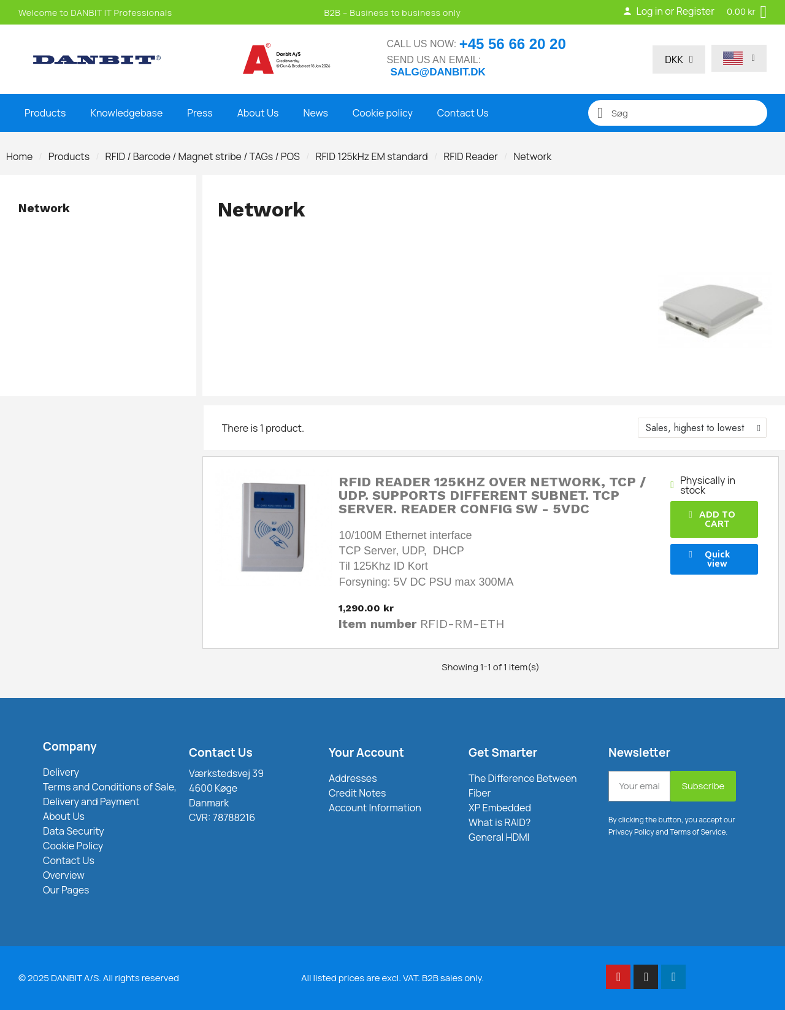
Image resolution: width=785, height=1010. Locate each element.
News (316, 113)
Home (19, 156)
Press (199, 113)
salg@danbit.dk (437, 72)
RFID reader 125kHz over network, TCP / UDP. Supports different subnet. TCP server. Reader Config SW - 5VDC (492, 495)
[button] (714, 519)
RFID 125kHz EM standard (371, 156)
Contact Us (463, 113)
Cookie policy (383, 113)
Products (45, 113)
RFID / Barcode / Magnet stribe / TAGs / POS (202, 156)
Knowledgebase (126, 113)
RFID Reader (470, 156)
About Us (258, 113)
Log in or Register (668, 11)
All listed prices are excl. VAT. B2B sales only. (392, 977)
